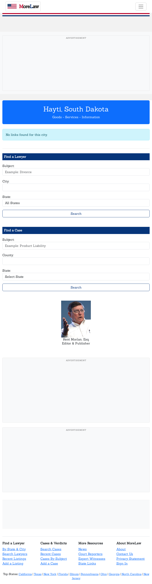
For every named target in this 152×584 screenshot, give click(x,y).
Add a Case (49, 563)
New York (50, 574)
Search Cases (50, 549)
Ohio (104, 574)
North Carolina (132, 574)
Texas (38, 574)
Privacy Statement (130, 559)
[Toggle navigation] (140, 7)
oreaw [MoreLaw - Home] (23, 6)
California (25, 574)
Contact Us (124, 554)
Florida (63, 574)
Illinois (74, 574)
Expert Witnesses (91, 559)
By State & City (14, 549)
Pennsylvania (90, 574)
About (121, 549)
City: (5, 181)
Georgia (114, 574)
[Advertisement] (76, 69)
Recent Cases (50, 554)
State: (6, 197)
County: (8, 255)
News (82, 549)
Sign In (122, 563)
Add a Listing (12, 563)
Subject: (8, 166)
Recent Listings (14, 559)
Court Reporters (90, 554)
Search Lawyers (14, 554)
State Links (87, 563)
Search (76, 214)
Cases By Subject (53, 559)
